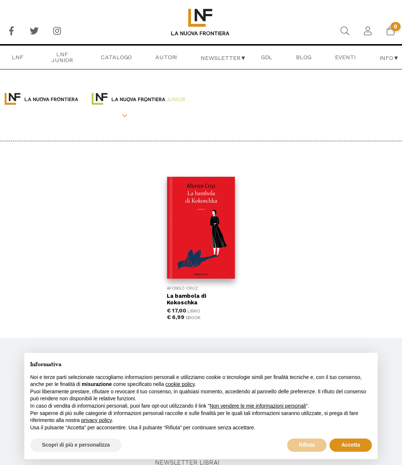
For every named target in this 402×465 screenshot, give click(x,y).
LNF (18, 57)
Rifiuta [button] (307, 445)
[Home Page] (201, 22)
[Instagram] (57, 31)
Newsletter (220, 57)
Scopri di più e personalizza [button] (76, 445)
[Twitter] (34, 31)
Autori (166, 57)
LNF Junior (62, 57)
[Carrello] (390, 31)
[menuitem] (11, 31)
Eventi (345, 57)
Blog (303, 57)
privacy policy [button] (96, 420)
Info (386, 57)
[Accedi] (367, 31)
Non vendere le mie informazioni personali (257, 406)
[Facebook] (11, 31)
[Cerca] (345, 31)
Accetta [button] (350, 445)
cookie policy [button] (179, 384)
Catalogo (116, 57)
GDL (267, 57)
